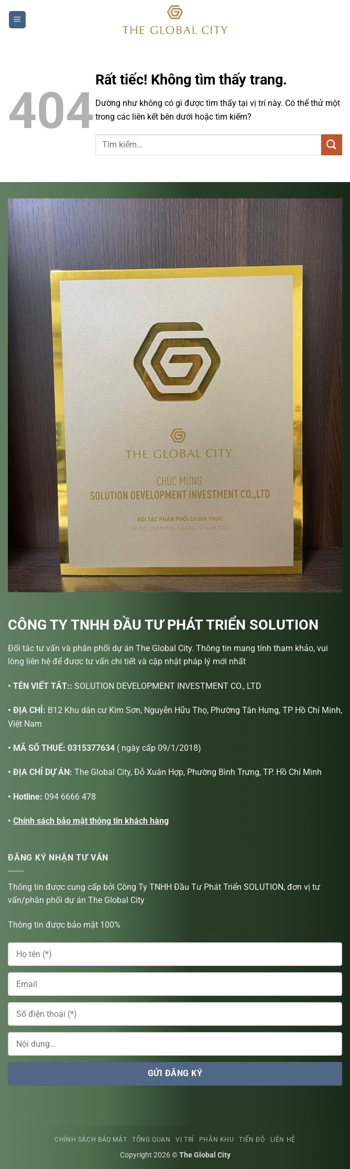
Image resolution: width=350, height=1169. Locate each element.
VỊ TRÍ (185, 1139)
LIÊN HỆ (283, 1139)
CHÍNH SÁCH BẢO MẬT (90, 1139)
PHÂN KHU (216, 1139)
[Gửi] (331, 144)
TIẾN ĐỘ (252, 1139)
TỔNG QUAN (151, 1139)
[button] (17, 19)
